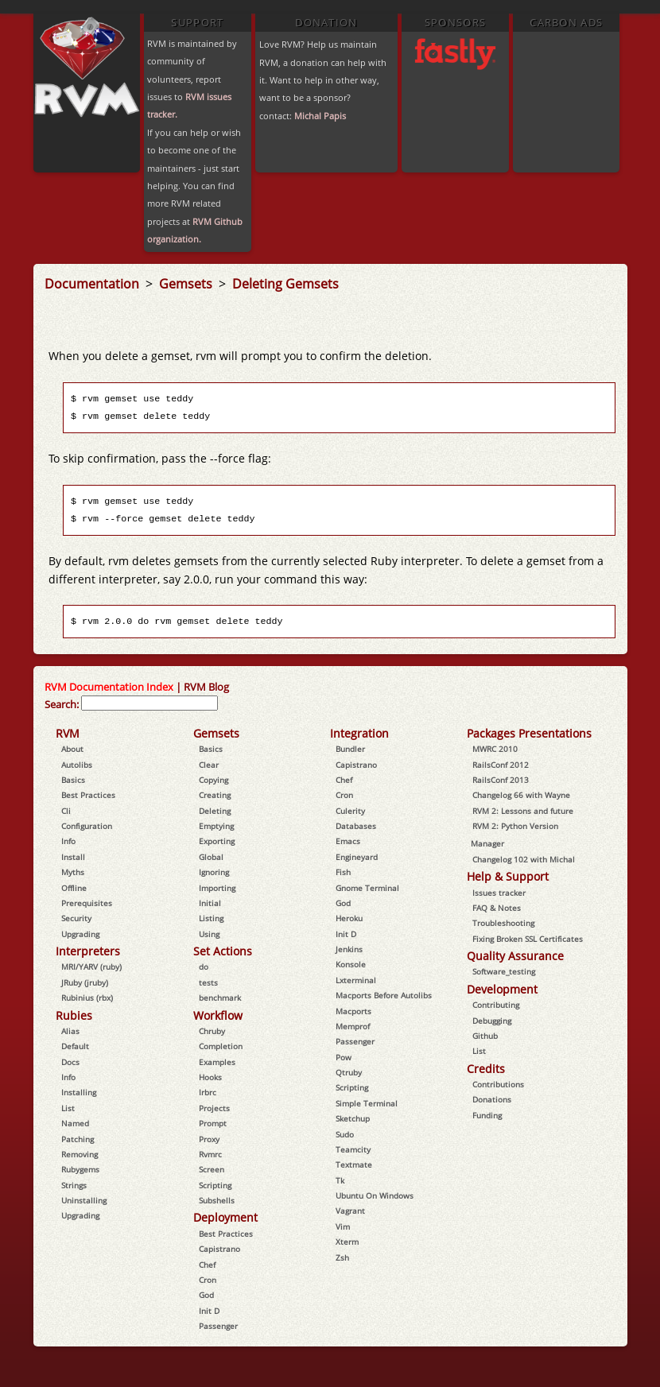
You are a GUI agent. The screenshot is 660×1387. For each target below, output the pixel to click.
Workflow (218, 1015)
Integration (359, 733)
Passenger (218, 1325)
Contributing (495, 1004)
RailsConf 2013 (500, 779)
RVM (68, 733)
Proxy (209, 1139)
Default (75, 1046)
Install (73, 856)
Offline (74, 887)
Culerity (350, 810)
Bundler (350, 748)
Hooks (210, 1077)
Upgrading (80, 934)
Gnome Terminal (367, 887)
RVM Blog (206, 687)
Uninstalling (84, 1200)
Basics (73, 779)
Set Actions (222, 951)
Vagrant (350, 1210)
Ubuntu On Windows (374, 1195)
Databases (356, 825)
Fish (343, 872)
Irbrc (207, 1092)
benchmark (220, 997)
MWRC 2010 (495, 748)
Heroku (349, 918)
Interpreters (88, 951)
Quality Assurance (515, 955)
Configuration (86, 825)
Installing (78, 1092)
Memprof (353, 1026)
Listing (211, 918)
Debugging (491, 1020)
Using (209, 934)
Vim (343, 1226)
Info (68, 841)
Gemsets (187, 284)
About (72, 748)
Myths (72, 872)
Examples (217, 1061)
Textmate (354, 1164)
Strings (74, 1185)
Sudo (345, 1134)
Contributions (498, 1084)
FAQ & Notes (496, 907)
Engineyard (357, 856)
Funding (487, 1115)
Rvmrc (210, 1154)
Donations (491, 1099)
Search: (62, 704)
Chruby (212, 1030)
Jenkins (349, 949)
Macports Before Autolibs (384, 995)
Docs (70, 1061)
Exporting (217, 841)
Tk (340, 1180)
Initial (210, 903)
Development (502, 989)
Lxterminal (356, 980)
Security (76, 918)
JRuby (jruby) (84, 982)
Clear (209, 764)
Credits (486, 1068)
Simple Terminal (367, 1103)
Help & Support (508, 876)
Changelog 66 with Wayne (521, 794)
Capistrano (219, 1248)
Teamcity (353, 1149)
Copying (213, 779)
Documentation (93, 284)
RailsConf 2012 (500, 764)
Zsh (342, 1257)
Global (211, 856)
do (203, 966)
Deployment (225, 1217)
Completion (221, 1046)
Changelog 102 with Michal (523, 859)
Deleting (215, 810)
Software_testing (503, 971)
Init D (209, 1310)
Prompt (213, 1123)
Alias (70, 1030)
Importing (217, 887)
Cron (207, 1279)
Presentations (555, 733)
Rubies (74, 1015)
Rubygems (80, 1169)
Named (75, 1123)
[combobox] (149, 703)
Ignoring (214, 872)
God (206, 1294)
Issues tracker (499, 892)
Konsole (351, 964)
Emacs (348, 841)
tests (208, 982)
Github (485, 1035)
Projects (214, 1108)
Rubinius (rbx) (87, 997)
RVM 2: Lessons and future (522, 810)
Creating (215, 794)
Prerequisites (86, 903)
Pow (343, 1057)
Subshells (217, 1200)
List (68, 1108)
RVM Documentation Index (109, 687)
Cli (66, 810)
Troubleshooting (503, 922)
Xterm (347, 1241)
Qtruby (349, 1072)
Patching (77, 1139)
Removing (79, 1154)
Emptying (216, 825)
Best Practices (88, 794)
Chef (207, 1264)
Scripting (215, 1185)
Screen (211, 1169)
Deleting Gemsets (285, 284)
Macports (353, 1011)
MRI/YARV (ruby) (91, 966)
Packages (491, 733)
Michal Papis (320, 116)
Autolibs (76, 764)
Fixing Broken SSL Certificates (527, 938)
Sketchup (353, 1118)
